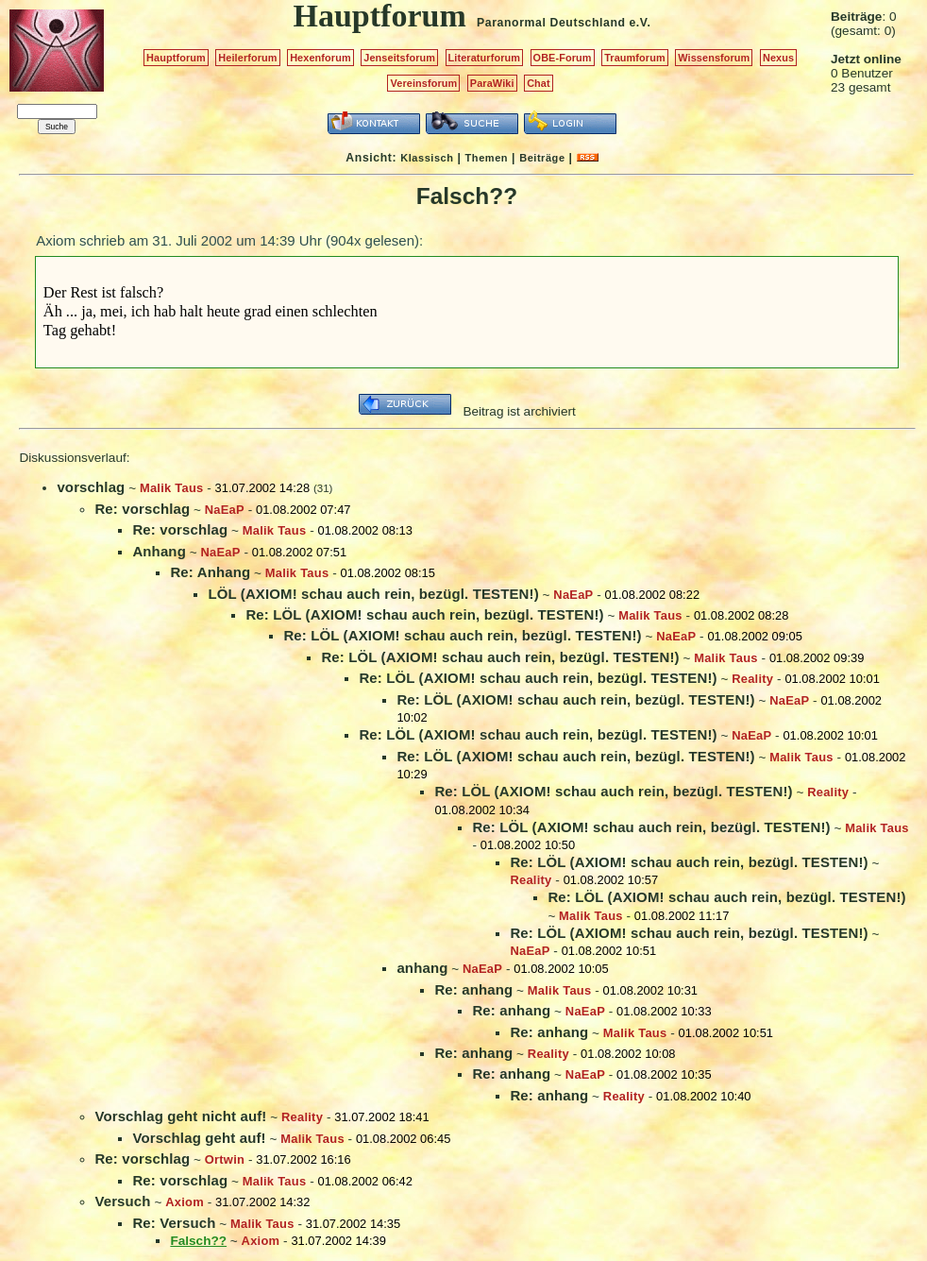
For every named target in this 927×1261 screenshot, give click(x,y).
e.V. (639, 22)
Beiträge (542, 157)
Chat (538, 83)
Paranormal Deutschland (551, 22)
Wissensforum (714, 57)
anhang (421, 968)
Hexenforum (320, 57)
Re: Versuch (173, 1223)
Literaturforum (484, 57)
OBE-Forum (562, 57)
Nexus (778, 57)
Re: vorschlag (142, 509)
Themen (486, 157)
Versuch (122, 1201)
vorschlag (91, 487)
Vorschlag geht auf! (198, 1138)
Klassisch (426, 157)
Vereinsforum (423, 83)
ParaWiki (492, 83)
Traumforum (635, 57)
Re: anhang (473, 989)
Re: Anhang (210, 572)
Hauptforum (176, 57)
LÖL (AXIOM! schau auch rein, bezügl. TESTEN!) (373, 594)
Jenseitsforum (399, 57)
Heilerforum (247, 57)
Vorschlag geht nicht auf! (180, 1116)
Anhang (159, 551)
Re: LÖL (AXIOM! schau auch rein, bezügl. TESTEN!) (424, 614)
